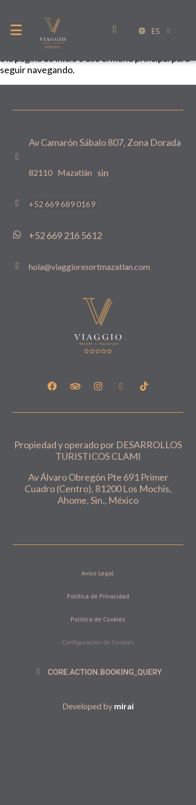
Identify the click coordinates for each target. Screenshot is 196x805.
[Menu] (15, 30)
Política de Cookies (98, 619)
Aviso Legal (98, 573)
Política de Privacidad (98, 596)
